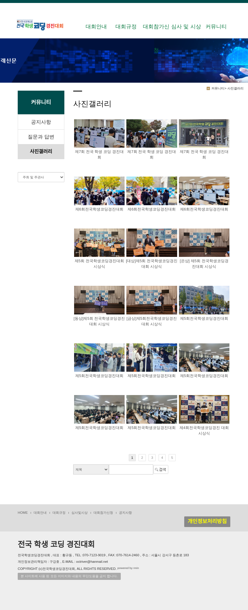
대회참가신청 (156, 31)
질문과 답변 (41, 137)
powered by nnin (128, 568)
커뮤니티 (216, 27)
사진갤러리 (41, 151)
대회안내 (96, 27)
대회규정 (126, 27)
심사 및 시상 (186, 27)
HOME (23, 512)
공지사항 (41, 122)
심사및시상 (79, 512)
